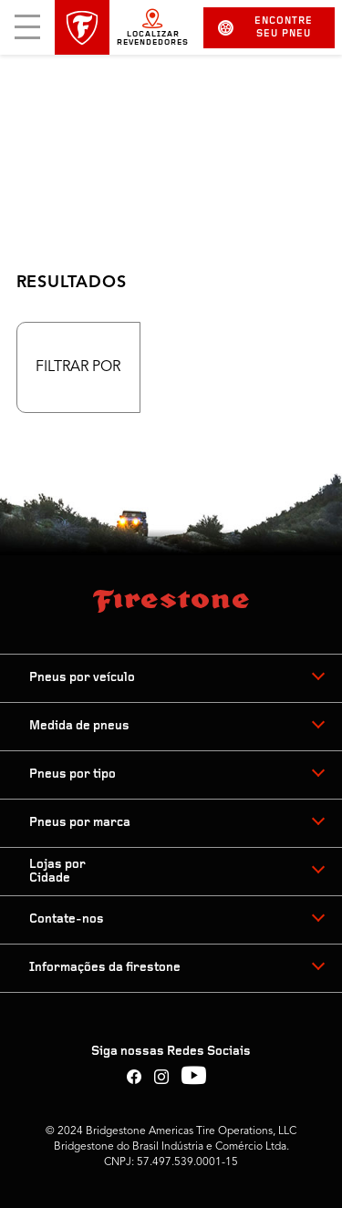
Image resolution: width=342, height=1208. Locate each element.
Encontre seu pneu (265, 27)
